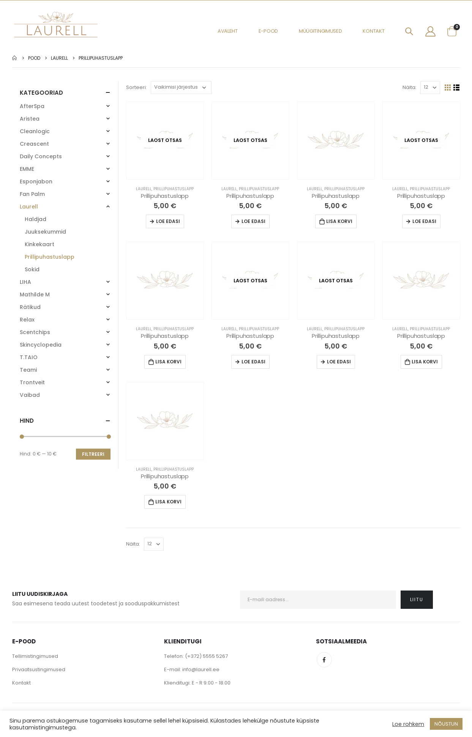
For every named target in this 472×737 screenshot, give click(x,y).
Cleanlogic (35, 131)
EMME (27, 169)
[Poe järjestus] (181, 87)
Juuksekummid (45, 232)
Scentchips (35, 332)
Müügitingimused (320, 31)
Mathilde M (35, 294)
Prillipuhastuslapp (173, 189)
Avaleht (228, 31)
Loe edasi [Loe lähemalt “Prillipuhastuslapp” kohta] (168, 221)
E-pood (268, 31)
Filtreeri (93, 454)
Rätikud (30, 307)
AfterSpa (32, 106)
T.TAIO (29, 357)
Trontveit (32, 382)
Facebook (324, 659)
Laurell (144, 189)
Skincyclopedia (41, 345)
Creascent (34, 144)
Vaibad (30, 395)
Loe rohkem (408, 724)
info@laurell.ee (200, 669)
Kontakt (373, 31)
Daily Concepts (41, 156)
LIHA (25, 282)
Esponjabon (36, 181)
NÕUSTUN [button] (446, 723)
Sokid (32, 269)
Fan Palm (32, 194)
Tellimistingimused (35, 656)
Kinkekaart (39, 244)
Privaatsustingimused (38, 669)
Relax (27, 319)
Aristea (29, 119)
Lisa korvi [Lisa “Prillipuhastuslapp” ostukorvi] (339, 221)
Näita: (410, 87)
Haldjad (35, 219)
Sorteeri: (136, 87)
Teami (28, 370)
